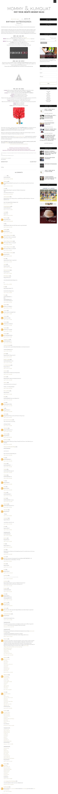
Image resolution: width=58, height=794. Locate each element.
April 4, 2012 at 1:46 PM (8, 249)
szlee (4, 401)
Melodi (5, 412)
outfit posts (48, 98)
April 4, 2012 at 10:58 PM (8, 387)
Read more (51, 113)
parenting (48, 99)
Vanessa (5, 462)
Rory (4, 294)
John (4, 689)
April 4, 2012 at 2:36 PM (8, 267)
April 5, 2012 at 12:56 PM (8, 410)
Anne (5, 548)
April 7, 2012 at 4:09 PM (8, 534)
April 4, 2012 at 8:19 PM (8, 342)
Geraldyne (6, 573)
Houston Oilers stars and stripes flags (16, 644)
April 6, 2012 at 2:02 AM (8, 471)
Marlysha (5, 502)
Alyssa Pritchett (7, 196)
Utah (48, 92)
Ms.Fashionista (6, 275)
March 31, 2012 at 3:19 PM (8, 203)
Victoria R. (6, 427)
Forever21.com (24, 37)
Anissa (5, 263)
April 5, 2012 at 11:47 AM (8, 404)
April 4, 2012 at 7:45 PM (8, 318)
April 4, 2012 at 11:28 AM (8, 232)
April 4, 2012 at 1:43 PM (8, 238)
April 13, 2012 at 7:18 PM (8, 609)
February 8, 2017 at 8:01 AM (8, 652)
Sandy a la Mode (7, 358)
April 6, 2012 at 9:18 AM (8, 494)
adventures (48, 93)
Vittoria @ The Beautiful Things (9, 445)
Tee (4, 479)
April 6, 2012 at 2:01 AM (8, 465)
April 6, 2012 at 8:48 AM (8, 488)
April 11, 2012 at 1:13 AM (8, 589)
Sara (4, 567)
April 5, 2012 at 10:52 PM (8, 459)
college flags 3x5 (6, 649)
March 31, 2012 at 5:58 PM (8, 215)
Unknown (5, 181)
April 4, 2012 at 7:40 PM (8, 313)
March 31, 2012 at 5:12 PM (8, 209)
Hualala (5, 760)
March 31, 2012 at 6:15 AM (8, 194)
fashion (48, 94)
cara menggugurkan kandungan (9, 777)
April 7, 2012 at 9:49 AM (8, 522)
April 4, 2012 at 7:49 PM (8, 324)
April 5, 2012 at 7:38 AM (8, 393)
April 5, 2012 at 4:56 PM (8, 424)
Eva (4, 542)
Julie (4, 592)
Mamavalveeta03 (7, 269)
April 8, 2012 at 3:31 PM (8, 559)
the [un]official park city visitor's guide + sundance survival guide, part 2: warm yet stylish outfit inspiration (48, 138)
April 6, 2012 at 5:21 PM (8, 514)
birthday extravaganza (51, 163)
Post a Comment (5, 790)
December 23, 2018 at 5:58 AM (9, 722)
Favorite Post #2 (19, 143)
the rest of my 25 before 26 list (19, 136)
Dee (4, 456)
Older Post (33, 161)
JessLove (5, 536)
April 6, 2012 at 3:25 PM (8, 505)
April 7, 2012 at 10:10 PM (8, 545)
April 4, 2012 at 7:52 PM (8, 330)
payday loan (6, 623)
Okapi (5, 562)
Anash (5, 211)
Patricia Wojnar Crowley (8, 235)
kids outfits (48, 95)
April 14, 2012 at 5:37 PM (8, 617)
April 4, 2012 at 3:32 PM (8, 283)
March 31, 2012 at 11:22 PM (8, 221)
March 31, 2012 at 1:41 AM (8, 185)
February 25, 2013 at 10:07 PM (9, 624)
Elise (4, 258)
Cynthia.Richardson (7, 612)
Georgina (5, 586)
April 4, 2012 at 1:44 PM (8, 244)
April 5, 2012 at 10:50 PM (8, 453)
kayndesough (6, 783)
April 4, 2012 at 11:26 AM (8, 226)
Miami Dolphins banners (8, 646)
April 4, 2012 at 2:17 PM (8, 261)
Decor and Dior (6, 389)
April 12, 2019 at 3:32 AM (8, 758)
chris (4, 485)
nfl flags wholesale (7, 644)
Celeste (5, 491)
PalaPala (5, 708)
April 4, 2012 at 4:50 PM (8, 292)
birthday (14, 19)
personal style (48, 100)
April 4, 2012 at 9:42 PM (8, 361)
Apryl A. (5, 381)
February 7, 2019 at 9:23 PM (8, 741)
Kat (4, 286)
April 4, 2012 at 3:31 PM (8, 272)
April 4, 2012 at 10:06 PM (8, 373)
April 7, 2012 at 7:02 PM (8, 539)
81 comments (3, 159)
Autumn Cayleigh (7, 344)
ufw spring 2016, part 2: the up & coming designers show (50, 117)
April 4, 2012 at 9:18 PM (8, 350)
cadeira (5, 606)
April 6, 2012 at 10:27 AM (8, 500)
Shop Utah (48, 91)
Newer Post (4, 161)
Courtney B (6, 516)
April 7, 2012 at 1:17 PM (8, 528)
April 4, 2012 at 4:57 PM (8, 301)
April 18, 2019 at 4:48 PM (8, 775)
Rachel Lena (6, 438)
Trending (5, 229)
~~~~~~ (5, 175)
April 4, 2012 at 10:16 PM (8, 379)
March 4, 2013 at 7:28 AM (8, 634)
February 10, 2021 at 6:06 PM (8, 781)
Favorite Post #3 (25, 143)
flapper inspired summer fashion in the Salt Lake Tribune (50, 177)
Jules (4, 395)
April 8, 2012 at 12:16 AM (8, 552)
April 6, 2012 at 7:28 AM (8, 482)
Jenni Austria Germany (8, 418)
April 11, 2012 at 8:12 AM (8, 598)
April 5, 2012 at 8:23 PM (8, 443)
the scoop (6, 142)
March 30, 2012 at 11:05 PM (8, 178)
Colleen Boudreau (7, 206)
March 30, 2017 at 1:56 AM (8, 670)
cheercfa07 (6, 508)
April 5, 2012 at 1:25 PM (8, 416)
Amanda (5, 370)
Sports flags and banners (8, 651)
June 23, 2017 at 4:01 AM (8, 705)
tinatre (5, 375)
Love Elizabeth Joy (7, 364)
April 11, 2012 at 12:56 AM (8, 576)
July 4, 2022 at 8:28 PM (7, 788)
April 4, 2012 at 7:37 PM (8, 307)
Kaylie (5, 496)
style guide (48, 101)
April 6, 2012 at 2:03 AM (8, 477)
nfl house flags (26, 643)
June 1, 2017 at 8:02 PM (7, 687)
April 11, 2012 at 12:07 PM (8, 603)
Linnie (5, 352)
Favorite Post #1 (12, 143)
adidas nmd (6, 672)
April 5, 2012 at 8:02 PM (8, 436)
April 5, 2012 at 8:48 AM (8, 398)
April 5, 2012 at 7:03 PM (8, 430)
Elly (4, 524)
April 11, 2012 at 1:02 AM (8, 583)
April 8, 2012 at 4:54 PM (8, 565)
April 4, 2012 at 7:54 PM (8, 336)
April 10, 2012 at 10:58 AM (8, 571)
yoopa (5, 555)
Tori (4, 188)
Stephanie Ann (6, 338)
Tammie (5, 304)
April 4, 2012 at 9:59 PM (8, 367)
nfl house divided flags (7, 647)
